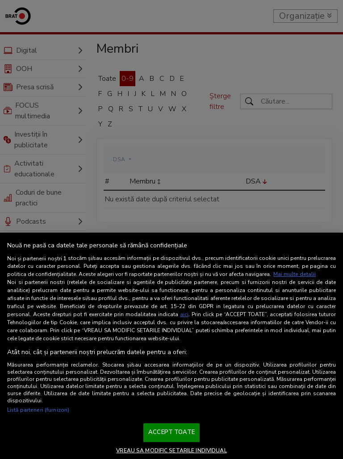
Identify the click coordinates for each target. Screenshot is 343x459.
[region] (171, 346)
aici (184, 314)
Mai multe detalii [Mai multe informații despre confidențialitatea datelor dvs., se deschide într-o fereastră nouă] (294, 274)
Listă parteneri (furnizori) (38, 409)
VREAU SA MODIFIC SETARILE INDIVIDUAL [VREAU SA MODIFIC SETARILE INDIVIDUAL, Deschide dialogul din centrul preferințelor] (171, 450)
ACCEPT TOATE (171, 432)
